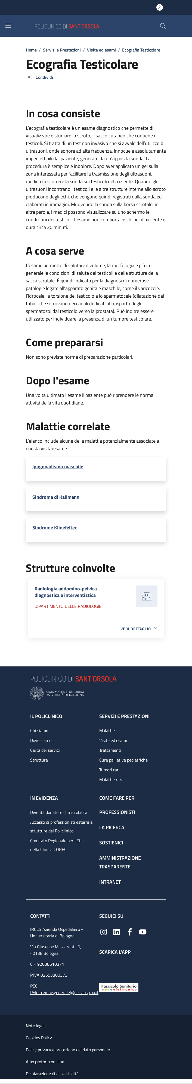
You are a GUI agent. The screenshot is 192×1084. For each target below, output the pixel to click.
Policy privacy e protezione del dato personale (68, 1049)
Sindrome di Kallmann (55, 497)
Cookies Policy (39, 1037)
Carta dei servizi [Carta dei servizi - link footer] (45, 750)
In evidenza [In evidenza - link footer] (44, 798)
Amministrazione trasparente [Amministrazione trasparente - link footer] (120, 862)
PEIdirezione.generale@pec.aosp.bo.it (64, 992)
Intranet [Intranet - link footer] (110, 882)
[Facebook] (129, 931)
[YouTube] (142, 931)
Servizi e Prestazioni (62, 50)
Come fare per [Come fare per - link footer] (116, 798)
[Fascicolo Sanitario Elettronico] (118, 987)
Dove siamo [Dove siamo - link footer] (40, 740)
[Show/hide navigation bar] (8, 25)
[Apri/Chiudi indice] (2, 1081)
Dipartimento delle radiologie (68, 606)
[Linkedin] (116, 931)
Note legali (36, 1025)
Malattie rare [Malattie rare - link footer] (111, 779)
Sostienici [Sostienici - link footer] (111, 842)
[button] (163, 26)
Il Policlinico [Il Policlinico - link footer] (46, 716)
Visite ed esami (101, 50)
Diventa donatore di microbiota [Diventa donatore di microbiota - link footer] (58, 812)
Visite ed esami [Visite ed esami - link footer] (113, 740)
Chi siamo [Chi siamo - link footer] (39, 730)
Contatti (41, 916)
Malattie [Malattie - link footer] (107, 730)
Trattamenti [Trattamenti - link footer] (110, 750)
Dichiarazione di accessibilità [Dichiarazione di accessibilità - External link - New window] (52, 1073)
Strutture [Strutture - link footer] (39, 760)
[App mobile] (103, 967)
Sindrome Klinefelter (54, 527)
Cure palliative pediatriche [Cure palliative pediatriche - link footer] (123, 760)
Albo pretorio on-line (45, 1061)
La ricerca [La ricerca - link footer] (111, 827)
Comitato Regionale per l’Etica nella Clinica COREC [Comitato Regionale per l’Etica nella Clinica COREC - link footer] (58, 845)
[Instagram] (103, 931)
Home (31, 50)
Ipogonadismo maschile (57, 466)
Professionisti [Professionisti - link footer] (117, 812)
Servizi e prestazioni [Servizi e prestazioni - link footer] (124, 716)
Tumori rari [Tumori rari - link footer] (109, 769)
